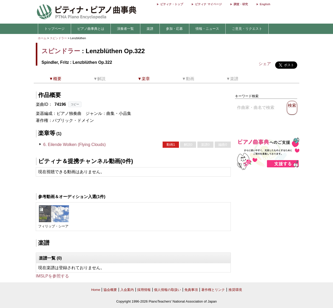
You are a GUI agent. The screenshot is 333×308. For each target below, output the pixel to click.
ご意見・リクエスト (247, 29)
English (265, 4)
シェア (265, 63)
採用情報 (144, 290)
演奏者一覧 (125, 29)
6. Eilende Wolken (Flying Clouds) (74, 144)
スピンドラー (58, 38)
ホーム (42, 38)
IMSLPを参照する (52, 276)
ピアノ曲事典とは (90, 29)
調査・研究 (241, 4)
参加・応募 (174, 29)
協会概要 (110, 290)
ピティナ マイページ (208, 4)
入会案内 (127, 290)
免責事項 (191, 290)
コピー (75, 104)
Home (95, 290)
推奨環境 (235, 290)
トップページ (54, 29)
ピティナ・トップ (171, 4)
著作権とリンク (213, 290)
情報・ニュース (207, 29)
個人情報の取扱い (167, 290)
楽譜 (150, 29)
